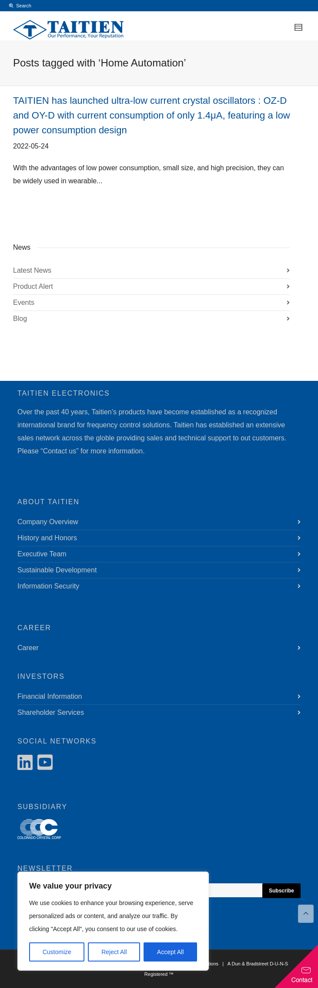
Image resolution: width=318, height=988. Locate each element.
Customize (57, 951)
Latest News (32, 270)
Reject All (114, 951)
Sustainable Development (57, 570)
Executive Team (42, 554)
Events (23, 302)
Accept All (170, 951)
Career (28, 647)
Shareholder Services (50, 712)
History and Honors (47, 538)
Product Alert (33, 286)
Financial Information (49, 696)
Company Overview (47, 521)
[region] (113, 921)
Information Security (48, 586)
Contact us (59, 451)
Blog (20, 318)
